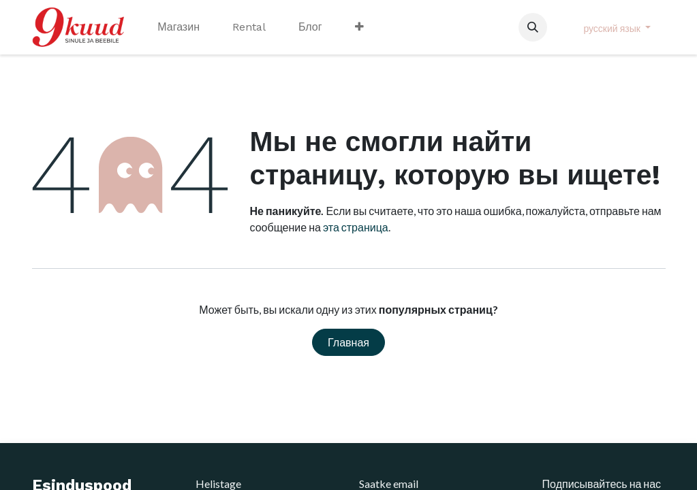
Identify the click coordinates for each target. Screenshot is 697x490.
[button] (532, 27)
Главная (348, 342)
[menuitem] (178, 27)
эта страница (355, 226)
